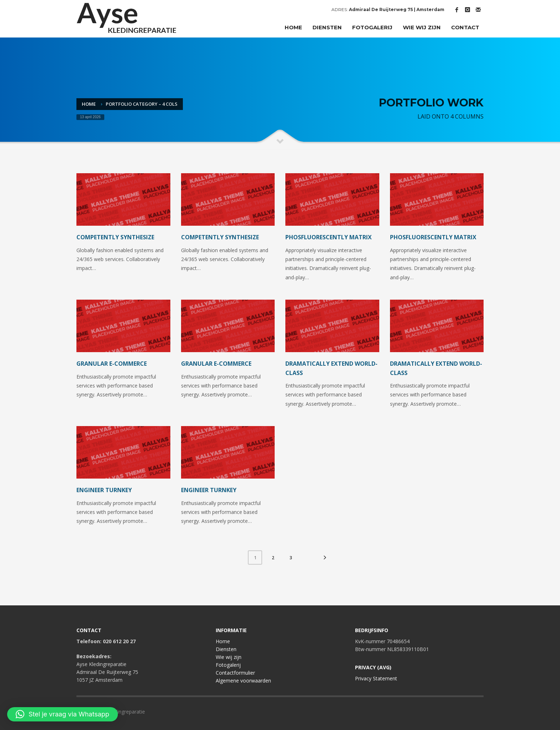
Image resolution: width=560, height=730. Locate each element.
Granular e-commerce (111, 364)
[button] (62, 714)
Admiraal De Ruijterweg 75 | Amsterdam (396, 9)
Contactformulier (235, 672)
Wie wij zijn (228, 657)
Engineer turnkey (104, 490)
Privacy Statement (376, 678)
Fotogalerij (228, 664)
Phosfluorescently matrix (328, 237)
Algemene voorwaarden (243, 680)
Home (223, 641)
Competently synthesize (115, 237)
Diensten (226, 649)
